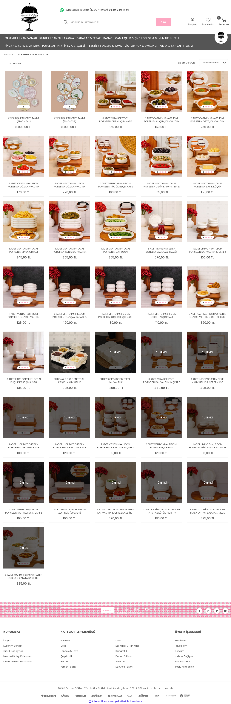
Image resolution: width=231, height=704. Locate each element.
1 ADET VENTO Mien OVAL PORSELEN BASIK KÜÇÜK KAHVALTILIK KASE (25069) (207, 185)
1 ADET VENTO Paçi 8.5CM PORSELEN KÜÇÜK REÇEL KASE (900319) (115, 315)
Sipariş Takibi (182, 661)
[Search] (115, 22)
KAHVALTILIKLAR (40, 54)
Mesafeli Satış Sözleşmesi (17, 656)
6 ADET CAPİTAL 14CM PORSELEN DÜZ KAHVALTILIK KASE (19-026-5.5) (207, 315)
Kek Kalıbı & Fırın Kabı (127, 645)
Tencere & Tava (69, 651)
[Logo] (30, 17)
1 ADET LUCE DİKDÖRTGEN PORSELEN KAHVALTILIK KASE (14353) (69, 446)
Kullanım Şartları (12, 645)
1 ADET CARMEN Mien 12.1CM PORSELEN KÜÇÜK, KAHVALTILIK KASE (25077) (161, 120)
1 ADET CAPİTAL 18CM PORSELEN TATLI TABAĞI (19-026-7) (161, 511)
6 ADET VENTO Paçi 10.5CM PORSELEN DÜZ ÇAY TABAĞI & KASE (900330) (70, 315)
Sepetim (179, 651)
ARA (163, 22)
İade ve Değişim (184, 656)
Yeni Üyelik (181, 640)
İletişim (7, 640)
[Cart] (224, 22)
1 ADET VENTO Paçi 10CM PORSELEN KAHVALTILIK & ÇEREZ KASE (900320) (23, 511)
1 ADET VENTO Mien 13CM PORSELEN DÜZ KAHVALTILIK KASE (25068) (23, 185)
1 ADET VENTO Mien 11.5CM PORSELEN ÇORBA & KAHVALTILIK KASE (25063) (161, 446)
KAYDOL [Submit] (107, 610)
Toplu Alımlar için (185, 666)
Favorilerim (181, 645)
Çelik (63, 645)
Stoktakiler (15, 63)
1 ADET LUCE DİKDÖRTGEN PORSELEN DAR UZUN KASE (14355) (23, 446)
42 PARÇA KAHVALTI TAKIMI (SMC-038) (69, 120)
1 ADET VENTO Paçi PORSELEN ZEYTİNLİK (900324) (70, 511)
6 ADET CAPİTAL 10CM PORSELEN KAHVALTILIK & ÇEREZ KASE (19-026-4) (115, 511)
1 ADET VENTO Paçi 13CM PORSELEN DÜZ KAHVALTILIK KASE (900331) (23, 315)
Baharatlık (121, 651)
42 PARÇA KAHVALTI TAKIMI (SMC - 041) (23, 120)
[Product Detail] (23, 73)
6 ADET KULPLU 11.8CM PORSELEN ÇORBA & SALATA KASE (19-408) (23, 576)
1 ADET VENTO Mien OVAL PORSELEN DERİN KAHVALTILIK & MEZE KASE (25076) (162, 185)
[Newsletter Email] (87, 610)
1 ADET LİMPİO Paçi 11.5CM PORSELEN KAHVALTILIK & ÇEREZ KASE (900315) (207, 250)
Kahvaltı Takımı (124, 666)
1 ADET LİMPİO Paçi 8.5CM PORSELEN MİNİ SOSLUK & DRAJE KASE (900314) (207, 446)
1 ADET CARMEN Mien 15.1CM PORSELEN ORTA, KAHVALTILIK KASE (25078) (207, 120)
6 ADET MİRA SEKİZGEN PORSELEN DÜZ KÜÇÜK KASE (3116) (115, 120)
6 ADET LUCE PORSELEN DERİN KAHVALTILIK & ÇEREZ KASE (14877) (207, 381)
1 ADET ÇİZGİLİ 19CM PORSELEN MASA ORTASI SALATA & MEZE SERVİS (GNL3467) (207, 511)
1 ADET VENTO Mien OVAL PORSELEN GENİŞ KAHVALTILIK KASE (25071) (70, 250)
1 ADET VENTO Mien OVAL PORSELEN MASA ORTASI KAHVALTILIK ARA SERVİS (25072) (23, 250)
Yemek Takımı (68, 666)
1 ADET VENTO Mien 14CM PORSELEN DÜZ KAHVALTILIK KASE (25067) (69, 185)
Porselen (65, 640)
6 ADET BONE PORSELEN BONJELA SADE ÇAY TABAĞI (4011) (161, 250)
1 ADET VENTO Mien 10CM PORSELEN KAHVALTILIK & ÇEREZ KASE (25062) (115, 446)
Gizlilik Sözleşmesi (13, 651)
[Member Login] (192, 22)
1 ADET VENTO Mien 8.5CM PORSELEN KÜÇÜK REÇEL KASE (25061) (115, 185)
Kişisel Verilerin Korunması (18, 661)
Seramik (120, 661)
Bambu (65, 661)
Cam (118, 640)
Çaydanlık (66, 656)
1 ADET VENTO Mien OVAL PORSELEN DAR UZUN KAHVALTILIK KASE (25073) (115, 250)
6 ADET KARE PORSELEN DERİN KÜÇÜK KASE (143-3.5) (24, 381)
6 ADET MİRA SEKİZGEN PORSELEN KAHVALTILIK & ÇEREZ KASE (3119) (161, 381)
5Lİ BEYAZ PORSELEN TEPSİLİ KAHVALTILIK (115, 381)
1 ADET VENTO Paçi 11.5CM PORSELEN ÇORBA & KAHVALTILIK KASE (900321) (161, 315)
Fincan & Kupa (124, 656)
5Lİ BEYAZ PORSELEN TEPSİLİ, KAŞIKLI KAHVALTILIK (70, 381)
